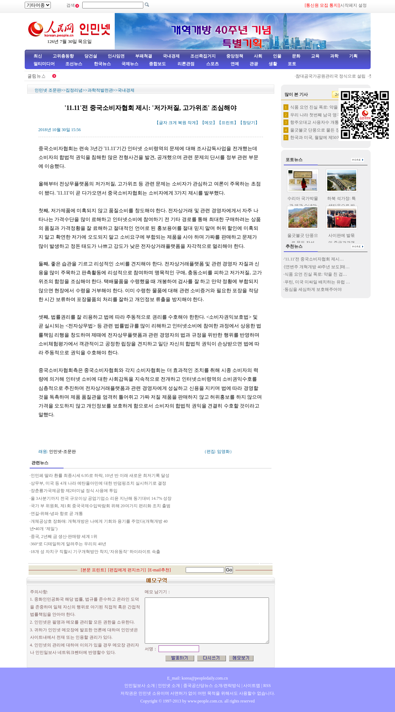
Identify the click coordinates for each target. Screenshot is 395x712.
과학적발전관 (100, 90)
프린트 (227, 122)
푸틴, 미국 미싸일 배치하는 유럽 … (317, 282)
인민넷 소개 (168, 685)
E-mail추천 (159, 569)
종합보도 (157, 63)
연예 (234, 63)
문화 (296, 56)
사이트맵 (251, 685)
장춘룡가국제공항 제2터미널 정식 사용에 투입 (74, 490)
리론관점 (186, 63)
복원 (182, 122)
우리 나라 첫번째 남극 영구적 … (320, 114)
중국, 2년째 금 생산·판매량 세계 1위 (64, 536)
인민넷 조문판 (48, 90)
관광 (254, 63)
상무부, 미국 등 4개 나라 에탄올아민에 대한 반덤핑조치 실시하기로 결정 (99, 483)
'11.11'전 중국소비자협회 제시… (314, 259)
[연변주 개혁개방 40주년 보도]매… (317, 266)
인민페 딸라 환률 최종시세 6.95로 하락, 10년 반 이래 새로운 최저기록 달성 (100, 475)
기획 (353, 56)
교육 (315, 56)
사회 (258, 56)
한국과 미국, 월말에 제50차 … (318, 137)
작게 (191, 122)
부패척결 (143, 56)
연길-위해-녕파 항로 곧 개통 (57, 513)
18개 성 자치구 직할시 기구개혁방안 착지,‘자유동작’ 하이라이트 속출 (95, 551)
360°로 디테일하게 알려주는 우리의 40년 (69, 543)
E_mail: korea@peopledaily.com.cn (197, 678)
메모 (208, 122)
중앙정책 (234, 56)
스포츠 (212, 63)
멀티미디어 (44, 63)
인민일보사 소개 (139, 685)
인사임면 (116, 56)
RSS (267, 685)
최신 (38, 56)
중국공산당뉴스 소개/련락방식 (211, 685)
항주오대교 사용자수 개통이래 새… (323, 122)
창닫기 (249, 122)
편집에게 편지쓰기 (126, 569)
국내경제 (171, 56)
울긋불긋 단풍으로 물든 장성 (317, 130)
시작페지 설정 (353, 5)
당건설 (90, 56)
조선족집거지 (203, 56)
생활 (273, 63)
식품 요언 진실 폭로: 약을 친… (318, 107)
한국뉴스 (102, 63)
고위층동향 (63, 56)
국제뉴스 (129, 63)
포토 (292, 63)
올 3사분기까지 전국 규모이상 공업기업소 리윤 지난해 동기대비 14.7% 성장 (101, 498)
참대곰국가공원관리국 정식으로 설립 (333, 76)
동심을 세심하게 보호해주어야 (314, 289)
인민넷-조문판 (62, 451)
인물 (277, 56)
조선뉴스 (74, 63)
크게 (172, 122)
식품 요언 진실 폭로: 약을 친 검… (316, 274)
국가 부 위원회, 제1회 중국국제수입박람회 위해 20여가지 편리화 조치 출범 (102, 505)
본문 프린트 (93, 569)
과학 (334, 56)
